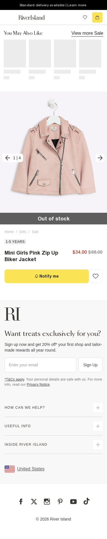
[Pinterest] (60, 501)
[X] (34, 502)
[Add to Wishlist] (95, 276)
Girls (22, 232)
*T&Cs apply (14, 379)
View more (87, 33)
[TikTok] (86, 501)
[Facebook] (21, 501)
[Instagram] (47, 501)
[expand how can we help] (97, 407)
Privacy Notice (38, 385)
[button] (53, 158)
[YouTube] (73, 501)
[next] (100, 158)
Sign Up (90, 365)
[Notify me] (47, 276)
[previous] (12, 158)
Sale (35, 232)
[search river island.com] (73, 17)
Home (9, 232)
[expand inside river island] (97, 444)
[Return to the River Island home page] (35, 17)
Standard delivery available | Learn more (53, 5)
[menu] (10, 17)
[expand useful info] (97, 426)
